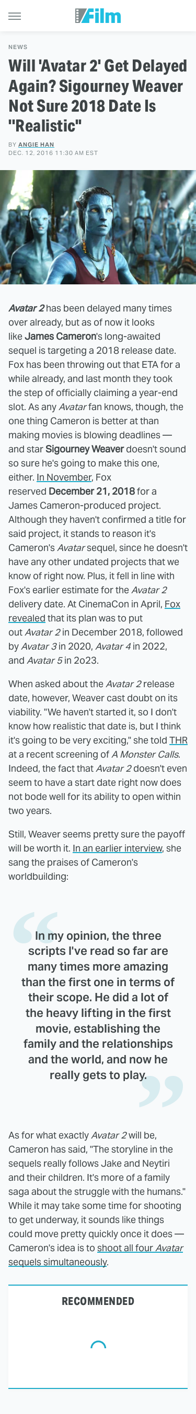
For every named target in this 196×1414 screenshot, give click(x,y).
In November (64, 477)
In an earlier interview (117, 848)
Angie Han (36, 144)
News (18, 47)
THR (178, 740)
